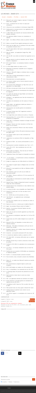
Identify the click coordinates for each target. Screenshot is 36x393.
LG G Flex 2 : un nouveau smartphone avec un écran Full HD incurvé (19, 248)
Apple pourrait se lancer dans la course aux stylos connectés (18, 275)
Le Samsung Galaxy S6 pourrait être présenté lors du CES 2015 (20, 272)
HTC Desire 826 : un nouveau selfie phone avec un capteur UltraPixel (20, 237)
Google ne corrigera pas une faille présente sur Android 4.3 (20, 161)
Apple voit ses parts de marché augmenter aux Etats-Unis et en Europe (20, 212)
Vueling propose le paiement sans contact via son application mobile (18, 290)
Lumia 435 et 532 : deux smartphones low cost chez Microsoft (19, 147)
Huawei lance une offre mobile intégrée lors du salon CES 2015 (20, 219)
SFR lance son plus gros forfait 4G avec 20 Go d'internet (20, 88)
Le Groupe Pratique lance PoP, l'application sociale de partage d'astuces (19, 112)
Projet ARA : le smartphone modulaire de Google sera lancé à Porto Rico (20, 121)
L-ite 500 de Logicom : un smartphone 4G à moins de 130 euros (20, 294)
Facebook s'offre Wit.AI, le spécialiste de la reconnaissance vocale (20, 244)
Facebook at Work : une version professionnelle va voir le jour (19, 142)
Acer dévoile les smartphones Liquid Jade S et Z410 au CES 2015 (20, 216)
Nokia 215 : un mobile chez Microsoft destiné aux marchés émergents (20, 261)
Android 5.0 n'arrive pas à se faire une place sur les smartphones (18, 192)
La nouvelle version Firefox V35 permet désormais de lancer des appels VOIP (20, 131)
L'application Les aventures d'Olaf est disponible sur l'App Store (19, 138)
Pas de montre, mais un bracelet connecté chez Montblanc (20, 257)
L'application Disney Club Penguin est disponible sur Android (20, 154)
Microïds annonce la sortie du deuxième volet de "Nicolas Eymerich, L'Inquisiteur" (19, 60)
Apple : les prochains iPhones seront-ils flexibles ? (18, 206)
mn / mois (11, 299)
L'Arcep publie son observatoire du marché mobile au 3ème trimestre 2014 (20, 179)
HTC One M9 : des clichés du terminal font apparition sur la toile (20, 56)
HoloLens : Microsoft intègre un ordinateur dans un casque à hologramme (20, 72)
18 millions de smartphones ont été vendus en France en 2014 (19, 101)
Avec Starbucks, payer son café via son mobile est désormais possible (18, 172)
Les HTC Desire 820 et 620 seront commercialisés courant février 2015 (20, 49)
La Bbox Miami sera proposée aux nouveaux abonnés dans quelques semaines (20, 33)
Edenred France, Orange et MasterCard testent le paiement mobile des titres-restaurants (20, 183)
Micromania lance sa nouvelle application (15, 79)
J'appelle (3, 299)
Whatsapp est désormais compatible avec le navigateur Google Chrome (19, 69)
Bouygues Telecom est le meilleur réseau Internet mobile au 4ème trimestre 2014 (20, 230)
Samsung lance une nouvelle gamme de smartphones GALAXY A (18, 108)
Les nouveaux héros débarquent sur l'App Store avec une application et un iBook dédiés (19, 85)
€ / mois (10, 301)
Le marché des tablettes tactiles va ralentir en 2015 (18, 235)
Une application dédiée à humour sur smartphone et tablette (18, 36)
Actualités (9, 17)
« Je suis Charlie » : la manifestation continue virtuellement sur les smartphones (20, 158)
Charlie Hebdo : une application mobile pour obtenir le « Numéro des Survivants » (19, 105)
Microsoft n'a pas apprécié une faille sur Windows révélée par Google (20, 168)
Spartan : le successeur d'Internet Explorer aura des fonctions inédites (18, 209)
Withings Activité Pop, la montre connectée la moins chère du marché (20, 241)
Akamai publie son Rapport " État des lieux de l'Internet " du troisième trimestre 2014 (20, 151)
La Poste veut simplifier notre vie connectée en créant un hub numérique (20, 201)
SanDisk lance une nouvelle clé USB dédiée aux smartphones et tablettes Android (20, 251)
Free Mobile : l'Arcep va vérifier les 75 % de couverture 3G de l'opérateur (20, 175)
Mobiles (10, 382)
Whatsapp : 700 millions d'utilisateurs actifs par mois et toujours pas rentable (19, 226)
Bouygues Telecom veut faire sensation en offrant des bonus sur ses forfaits (19, 124)
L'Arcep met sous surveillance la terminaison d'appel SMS (19, 27)
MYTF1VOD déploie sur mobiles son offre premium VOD (19, 267)
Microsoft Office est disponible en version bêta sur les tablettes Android (19, 223)
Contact (9, 388)
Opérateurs (16, 382)
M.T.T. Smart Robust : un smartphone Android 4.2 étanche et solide (20, 63)
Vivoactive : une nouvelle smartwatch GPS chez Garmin (19, 233)
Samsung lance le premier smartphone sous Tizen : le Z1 (19, 145)
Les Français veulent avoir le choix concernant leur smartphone (18, 135)
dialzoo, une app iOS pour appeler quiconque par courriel (19, 43)
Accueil (3, 17)
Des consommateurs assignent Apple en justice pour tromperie (18, 264)
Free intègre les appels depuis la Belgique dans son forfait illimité (20, 165)
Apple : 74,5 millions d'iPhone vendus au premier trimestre (20, 40)
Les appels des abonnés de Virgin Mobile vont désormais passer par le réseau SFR (19, 94)
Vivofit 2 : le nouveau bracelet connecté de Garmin (18, 254)
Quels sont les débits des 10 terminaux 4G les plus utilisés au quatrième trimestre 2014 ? (20, 46)
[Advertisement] (10, 329)
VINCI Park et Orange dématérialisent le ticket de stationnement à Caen (18, 76)
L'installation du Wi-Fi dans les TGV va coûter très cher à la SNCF (20, 284)
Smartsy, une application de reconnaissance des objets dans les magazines (20, 91)
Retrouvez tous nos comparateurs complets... (12, 303)
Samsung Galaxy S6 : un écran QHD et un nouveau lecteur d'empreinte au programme (20, 117)
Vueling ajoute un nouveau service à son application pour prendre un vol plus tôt (19, 29)
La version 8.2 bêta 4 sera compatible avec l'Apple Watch (20, 189)
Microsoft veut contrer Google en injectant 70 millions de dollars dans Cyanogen (20, 20)
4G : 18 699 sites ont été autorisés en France (17, 195)
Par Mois (16, 17)
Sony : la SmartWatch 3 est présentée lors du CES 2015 (19, 269)
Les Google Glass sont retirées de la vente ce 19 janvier (20, 115)
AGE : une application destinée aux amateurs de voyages (19, 278)
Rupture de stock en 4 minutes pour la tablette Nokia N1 (20, 204)
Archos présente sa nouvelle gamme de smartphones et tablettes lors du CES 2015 (19, 281)
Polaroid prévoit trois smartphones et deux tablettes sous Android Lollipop (20, 186)
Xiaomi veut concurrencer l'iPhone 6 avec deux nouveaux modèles (19, 128)
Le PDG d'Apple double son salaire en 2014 (16, 66)
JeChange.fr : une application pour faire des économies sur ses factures (20, 98)
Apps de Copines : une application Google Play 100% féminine (18, 53)
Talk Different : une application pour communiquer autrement (18, 197)
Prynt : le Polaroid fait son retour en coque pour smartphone (17, 24)
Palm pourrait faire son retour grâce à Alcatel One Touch (20, 287)
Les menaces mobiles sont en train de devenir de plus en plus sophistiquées (19, 81)
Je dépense (3, 301)
